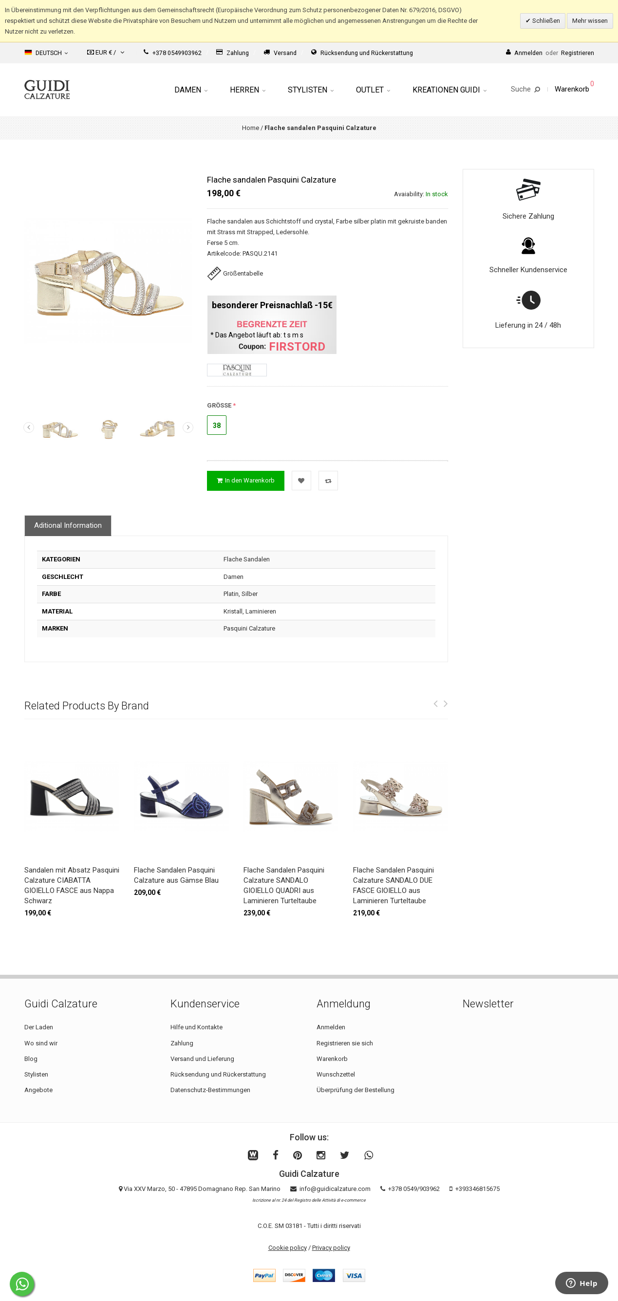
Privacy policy (331, 1247)
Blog (30, 1058)
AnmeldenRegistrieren (550, 52)
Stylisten (311, 89)
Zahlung (232, 52)
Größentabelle (235, 273)
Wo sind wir (40, 1043)
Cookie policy (287, 1247)
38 (217, 425)
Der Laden (38, 1027)
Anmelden (331, 1027)
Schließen (545, 20)
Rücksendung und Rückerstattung (362, 52)
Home (250, 127)
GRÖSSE (219, 405)
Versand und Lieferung (202, 1058)
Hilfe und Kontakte (196, 1027)
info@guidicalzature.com (335, 1188)
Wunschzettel (336, 1074)
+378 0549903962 (173, 52)
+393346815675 (477, 1188)
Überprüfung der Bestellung (355, 1090)
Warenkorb (332, 1058)
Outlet (373, 89)
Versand (280, 52)
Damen (190, 89)
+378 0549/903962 (414, 1188)
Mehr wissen (590, 20)
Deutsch (46, 52)
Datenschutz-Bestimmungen (210, 1090)
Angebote (38, 1090)
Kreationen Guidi (449, 89)
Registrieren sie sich (345, 1043)
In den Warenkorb (246, 480)
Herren (247, 89)
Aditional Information (68, 525)
